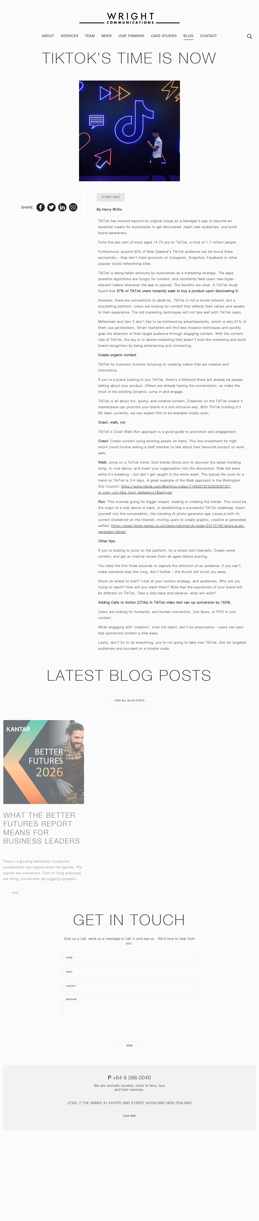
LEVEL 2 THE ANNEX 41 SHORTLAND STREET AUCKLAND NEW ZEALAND (129, 1103)
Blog (188, 36)
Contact (208, 36)
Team (90, 36)
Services (69, 36)
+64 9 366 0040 (132, 1078)
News (106, 36)
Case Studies (164, 36)
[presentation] (129, 1030)
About (48, 36)
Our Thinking (131, 36)
